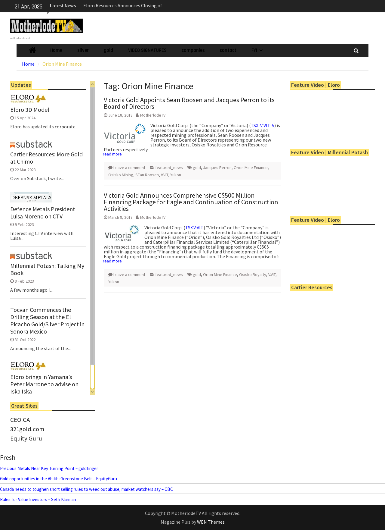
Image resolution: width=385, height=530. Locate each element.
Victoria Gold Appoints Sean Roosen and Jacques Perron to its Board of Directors (189, 103)
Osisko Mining (120, 174)
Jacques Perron (217, 167)
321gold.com (27, 429)
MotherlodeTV (152, 115)
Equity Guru (26, 438)
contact (228, 50)
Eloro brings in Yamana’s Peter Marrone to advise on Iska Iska (44, 384)
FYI (254, 50)
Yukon (175, 174)
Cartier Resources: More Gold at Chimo (46, 158)
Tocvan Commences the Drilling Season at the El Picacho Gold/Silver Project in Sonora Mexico (47, 320)
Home (56, 50)
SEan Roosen (147, 174)
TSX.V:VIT (194, 227)
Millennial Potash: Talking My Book (47, 269)
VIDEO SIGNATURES (147, 50)
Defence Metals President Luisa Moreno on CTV (42, 212)
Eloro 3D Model (29, 109)
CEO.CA (20, 420)
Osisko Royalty (252, 274)
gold (108, 50)
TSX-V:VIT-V (262, 125)
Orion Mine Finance (251, 167)
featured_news (169, 167)
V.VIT (164, 174)
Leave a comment (129, 167)
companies (193, 50)
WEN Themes (211, 522)
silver (83, 50)
